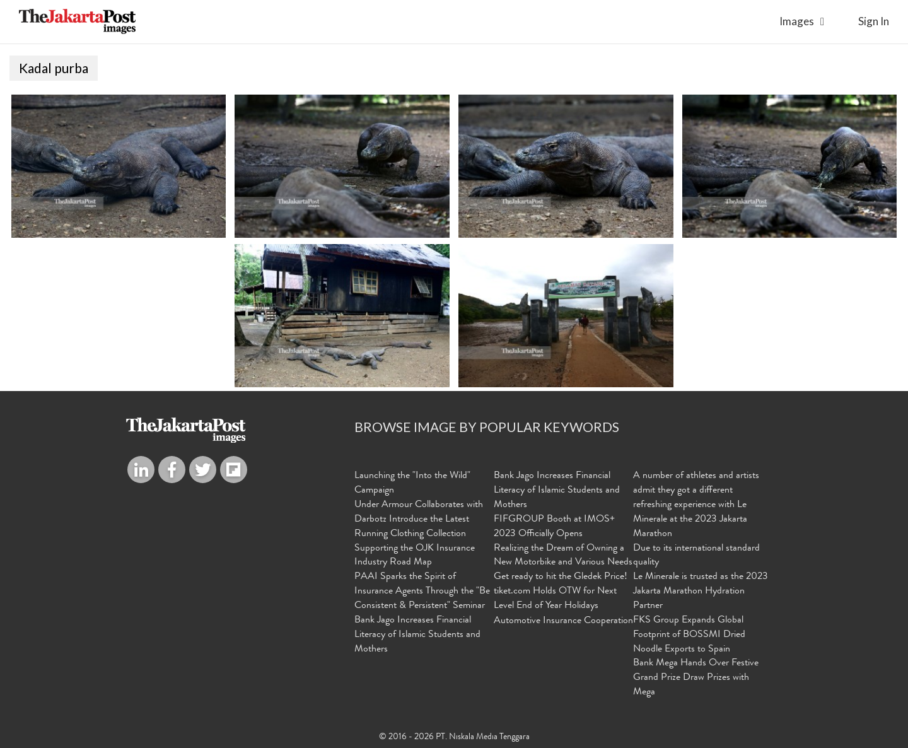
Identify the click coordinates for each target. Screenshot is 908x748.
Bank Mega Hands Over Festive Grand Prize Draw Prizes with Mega (696, 678)
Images (796, 21)
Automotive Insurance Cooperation (563, 621)
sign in (873, 21)
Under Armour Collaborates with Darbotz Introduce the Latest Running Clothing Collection (418, 519)
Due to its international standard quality (696, 556)
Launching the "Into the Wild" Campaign (412, 483)
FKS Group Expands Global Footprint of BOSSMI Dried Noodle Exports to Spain (689, 635)
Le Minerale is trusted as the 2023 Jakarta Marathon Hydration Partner (700, 591)
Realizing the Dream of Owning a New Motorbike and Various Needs (563, 556)
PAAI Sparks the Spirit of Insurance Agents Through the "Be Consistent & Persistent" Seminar (422, 591)
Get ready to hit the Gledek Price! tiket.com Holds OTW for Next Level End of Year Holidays (560, 591)
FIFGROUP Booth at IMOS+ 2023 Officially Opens (554, 527)
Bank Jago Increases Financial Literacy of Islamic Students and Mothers (417, 635)
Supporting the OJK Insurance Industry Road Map (414, 556)
